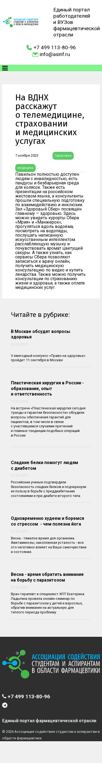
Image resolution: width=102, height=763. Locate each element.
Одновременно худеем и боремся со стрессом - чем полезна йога (47, 521)
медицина (25, 168)
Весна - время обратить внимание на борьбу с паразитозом (47, 577)
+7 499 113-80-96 (54, 47)
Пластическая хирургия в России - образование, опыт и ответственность (47, 388)
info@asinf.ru (55, 54)
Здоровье (63, 155)
